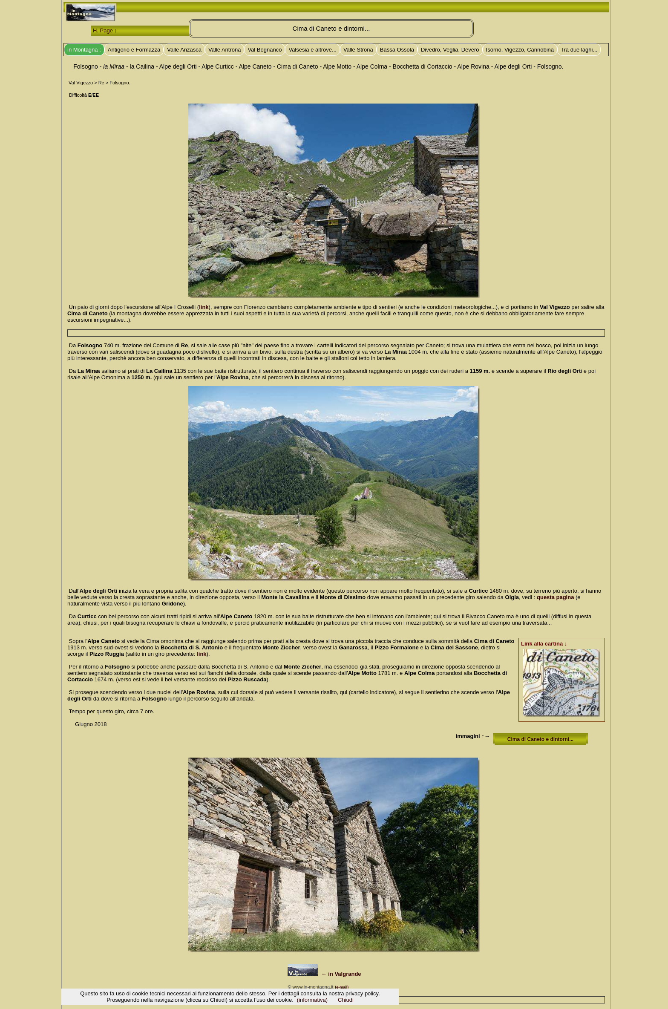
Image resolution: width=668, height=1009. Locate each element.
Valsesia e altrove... (312, 49)
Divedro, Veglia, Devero (450, 49)
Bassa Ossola (397, 49)
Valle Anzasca (184, 49)
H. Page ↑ (105, 30)
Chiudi (346, 1000)
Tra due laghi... (579, 49)
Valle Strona (358, 49)
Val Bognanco (265, 49)
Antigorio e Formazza (134, 49)
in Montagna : (84, 49)
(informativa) (312, 1000)
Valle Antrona (224, 49)
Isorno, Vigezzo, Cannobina (520, 49)
